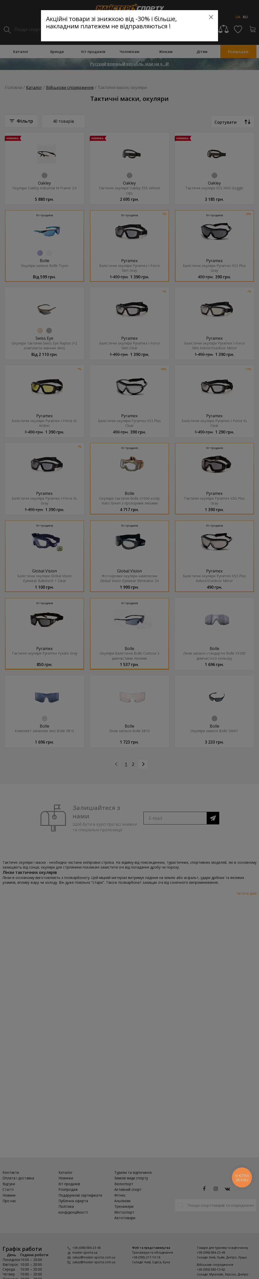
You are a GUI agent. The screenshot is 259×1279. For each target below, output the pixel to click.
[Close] (211, 17)
